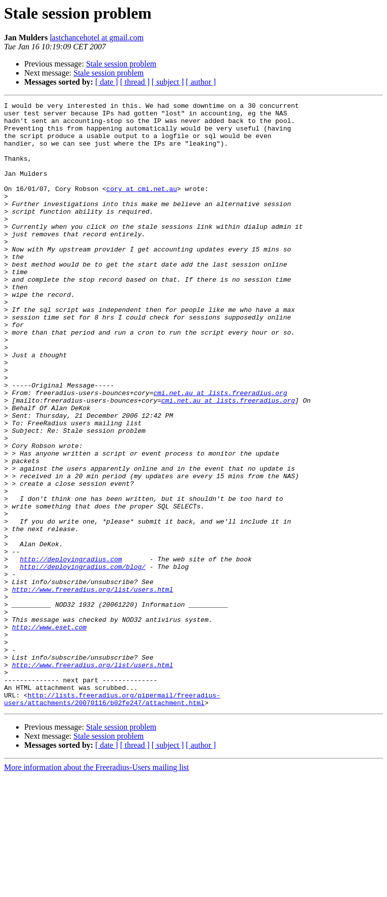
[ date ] (106, 82)
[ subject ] (168, 82)
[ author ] (201, 82)
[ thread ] (135, 82)
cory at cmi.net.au (141, 206)
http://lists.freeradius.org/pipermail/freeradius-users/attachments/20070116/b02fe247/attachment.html (112, 819)
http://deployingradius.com (71, 651)
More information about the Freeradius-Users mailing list (96, 888)
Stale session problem (121, 63)
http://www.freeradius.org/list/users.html (92, 687)
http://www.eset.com (49, 732)
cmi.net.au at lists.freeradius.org (220, 451)
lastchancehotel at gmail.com (97, 37)
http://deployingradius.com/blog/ (83, 660)
